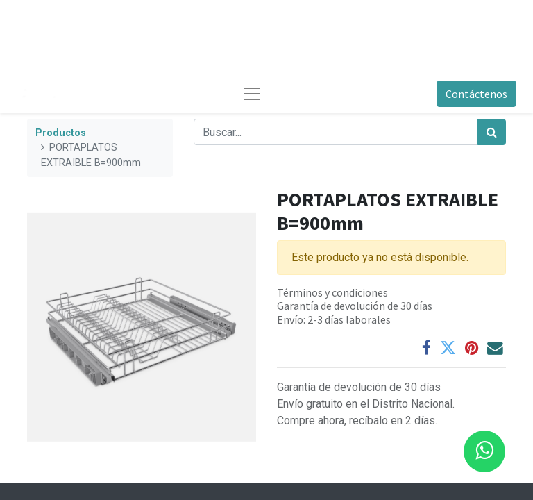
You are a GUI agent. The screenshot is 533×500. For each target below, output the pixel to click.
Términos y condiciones (332, 292)
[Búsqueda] (491, 132)
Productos (60, 133)
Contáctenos (476, 94)
